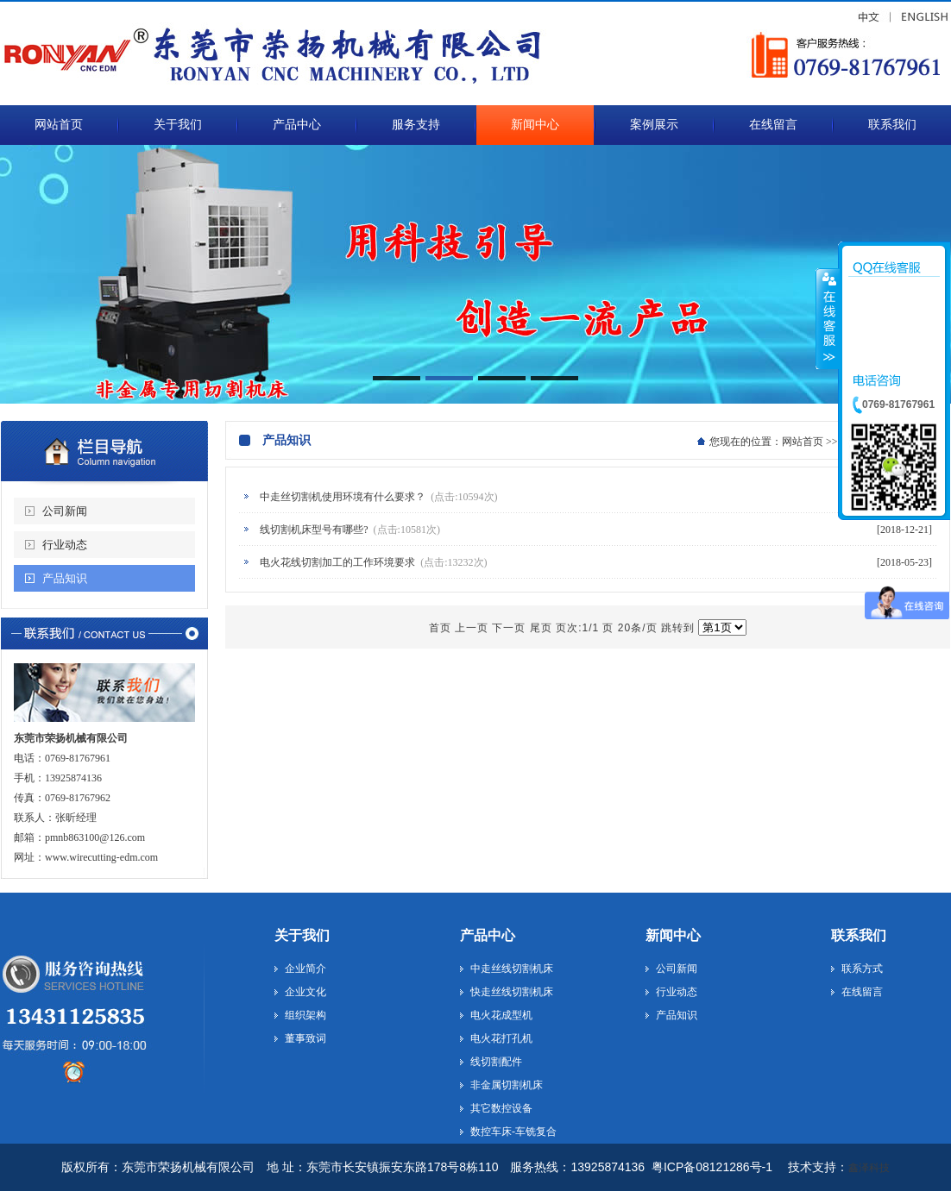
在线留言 (862, 992)
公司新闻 (64, 511)
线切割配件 (496, 1062)
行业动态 (64, 544)
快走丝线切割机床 (511, 992)
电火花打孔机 (501, 1038)
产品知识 (64, 578)
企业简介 (305, 969)
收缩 (828, 318)
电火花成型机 (501, 1015)
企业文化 (305, 992)
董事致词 (305, 1038)
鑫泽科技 (869, 1168)
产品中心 (487, 935)
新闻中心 (673, 935)
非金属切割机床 (506, 1085)
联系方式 (862, 969)
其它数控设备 (501, 1108)
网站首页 (802, 442)
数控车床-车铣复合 (513, 1132)
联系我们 (858, 935)
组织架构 (305, 1015)
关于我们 (302, 935)
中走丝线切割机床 (511, 969)
